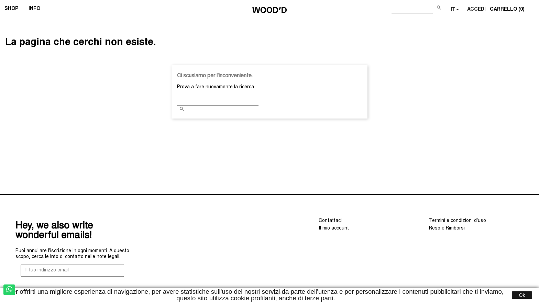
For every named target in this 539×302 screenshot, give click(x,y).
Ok (522, 295)
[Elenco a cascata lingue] (455, 10)
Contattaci (330, 221)
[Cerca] (412, 8)
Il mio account (334, 228)
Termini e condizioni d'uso (457, 221)
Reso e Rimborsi (447, 228)
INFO (37, 9)
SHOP (13, 9)
